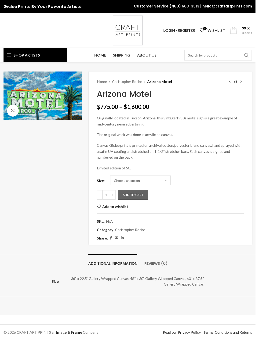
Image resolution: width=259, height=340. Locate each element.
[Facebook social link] (110, 238)
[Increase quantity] (113, 195)
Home (102, 81)
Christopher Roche (127, 81)
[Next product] (241, 81)
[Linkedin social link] (122, 238)
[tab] (112, 261)
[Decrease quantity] (100, 195)
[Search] (218, 55)
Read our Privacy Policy (182, 332)
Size (100, 180)
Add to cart (133, 195)
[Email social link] (116, 238)
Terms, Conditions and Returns (227, 332)
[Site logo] (127, 30)
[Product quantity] (106, 195)
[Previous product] (230, 81)
